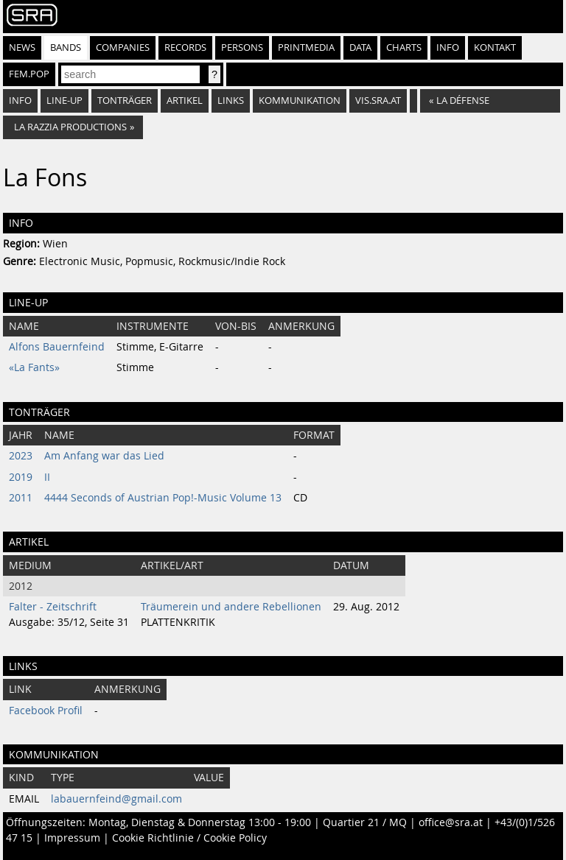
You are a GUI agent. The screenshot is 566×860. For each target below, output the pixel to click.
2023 (20, 455)
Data (360, 47)
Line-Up (64, 100)
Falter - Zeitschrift (53, 606)
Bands (65, 47)
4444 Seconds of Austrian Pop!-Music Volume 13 (163, 497)
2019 (20, 477)
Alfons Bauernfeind (57, 346)
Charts (404, 47)
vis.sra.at (378, 100)
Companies (123, 47)
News (22, 47)
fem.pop (29, 74)
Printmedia (306, 47)
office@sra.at (451, 822)
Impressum (72, 838)
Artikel (185, 100)
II (47, 477)
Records (185, 47)
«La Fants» (34, 367)
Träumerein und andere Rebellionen (231, 606)
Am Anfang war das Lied (104, 455)
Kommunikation (299, 100)
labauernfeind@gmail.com (116, 799)
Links (230, 100)
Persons (242, 47)
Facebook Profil (46, 710)
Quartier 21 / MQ (365, 822)
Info (447, 47)
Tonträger (124, 100)
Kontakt (495, 47)
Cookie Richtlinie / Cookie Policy (189, 838)
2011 (20, 497)
